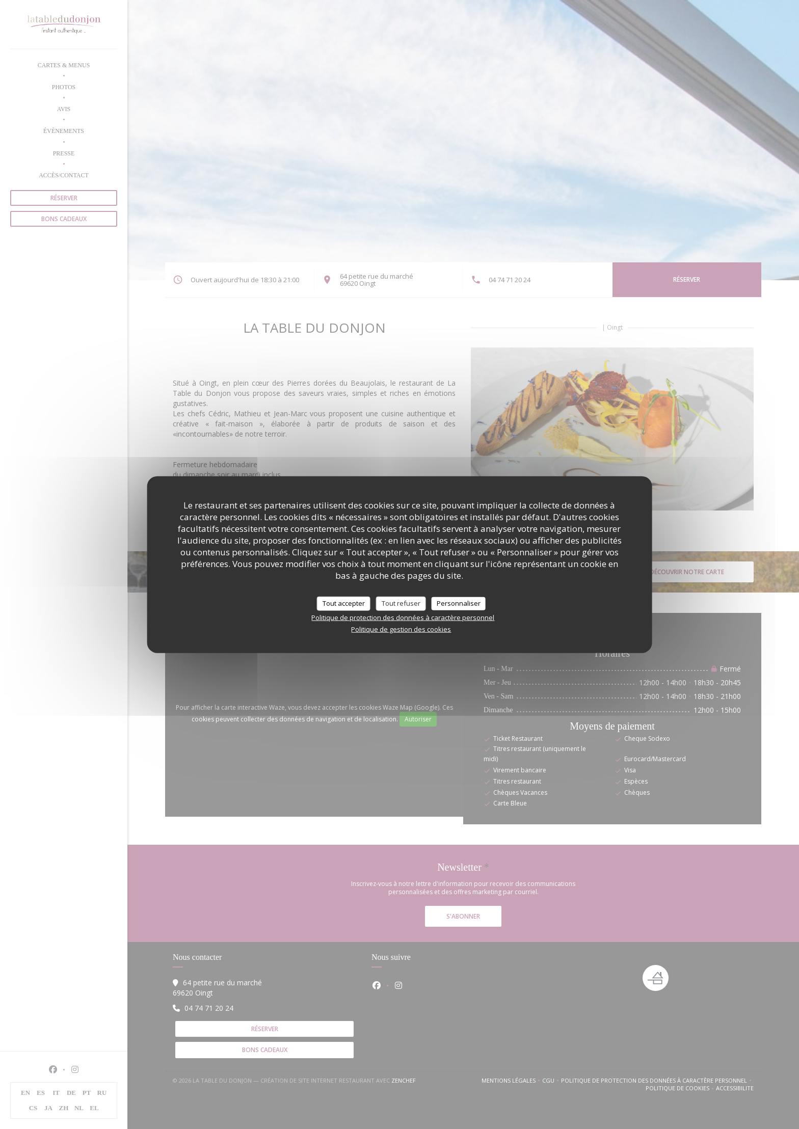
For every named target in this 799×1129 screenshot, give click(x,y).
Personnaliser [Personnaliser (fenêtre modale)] (459, 603)
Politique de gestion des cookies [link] (401, 628)
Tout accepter (344, 603)
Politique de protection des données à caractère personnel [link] (402, 617)
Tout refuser (401, 603)
